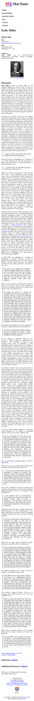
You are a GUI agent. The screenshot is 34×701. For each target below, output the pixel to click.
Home (4, 10)
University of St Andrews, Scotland (17, 685)
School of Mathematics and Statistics (17, 683)
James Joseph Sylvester (24, 236)
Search (5, 25)
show (15, 660)
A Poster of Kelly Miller (8, 655)
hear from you (22, 698)
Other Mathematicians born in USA (11, 653)
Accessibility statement (17, 681)
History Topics (8, 16)
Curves (5, 22)
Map (3, 19)
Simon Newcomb (17, 225)
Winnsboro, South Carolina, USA (11, 43)
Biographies (7, 13)
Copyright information (16, 680)
